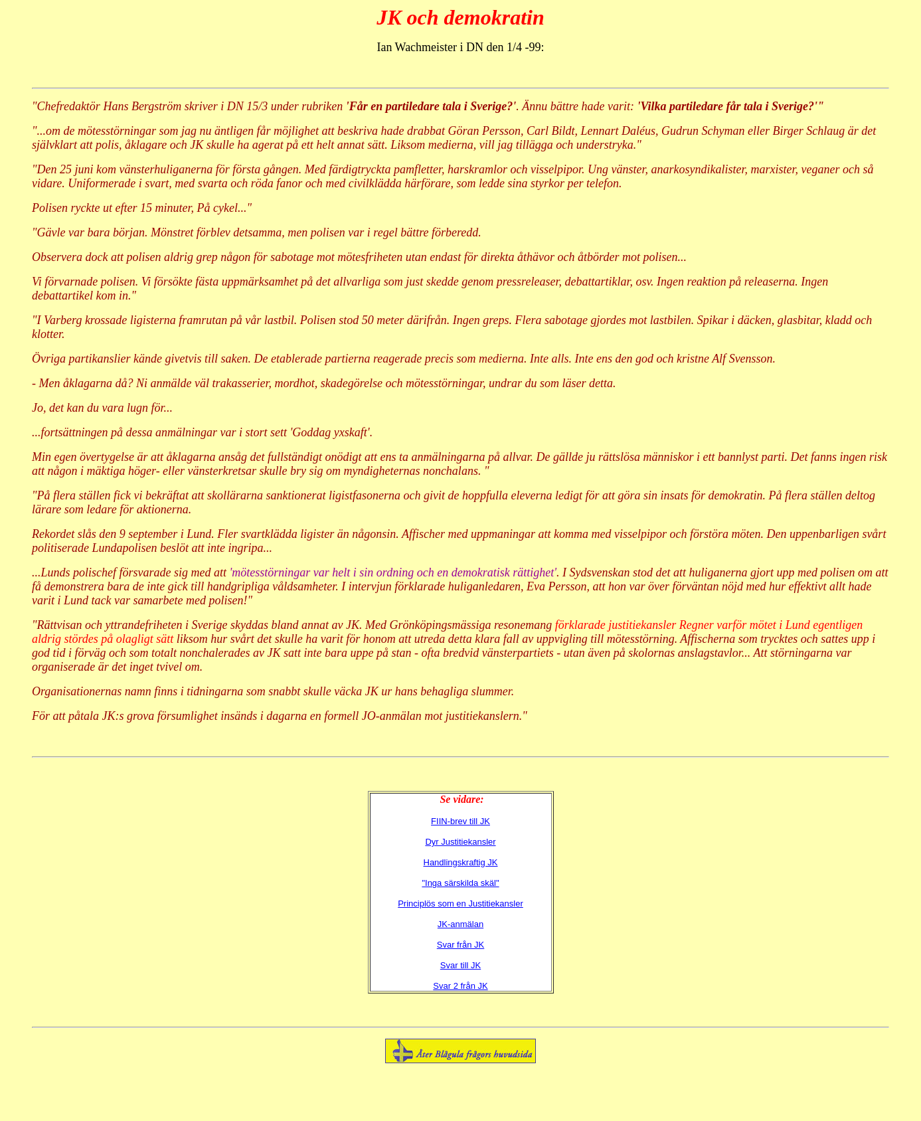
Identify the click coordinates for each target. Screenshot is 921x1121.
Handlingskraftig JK (461, 862)
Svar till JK (460, 965)
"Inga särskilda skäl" (460, 883)
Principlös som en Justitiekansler (460, 903)
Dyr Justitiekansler (460, 842)
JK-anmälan (460, 924)
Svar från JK (461, 945)
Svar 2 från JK (460, 986)
